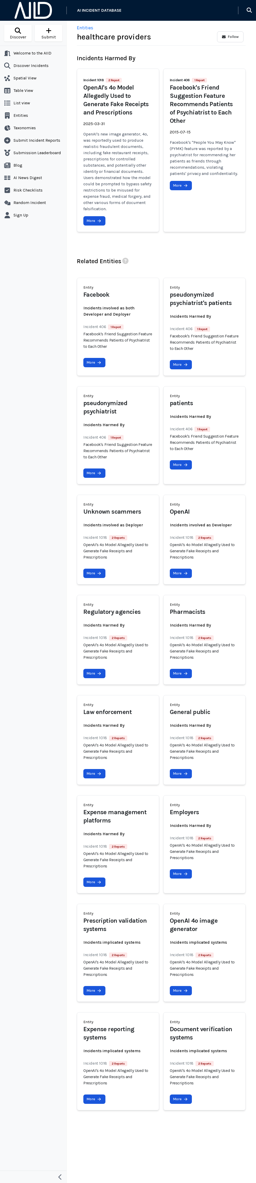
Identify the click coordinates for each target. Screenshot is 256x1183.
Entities (85, 28)
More (93, 221)
